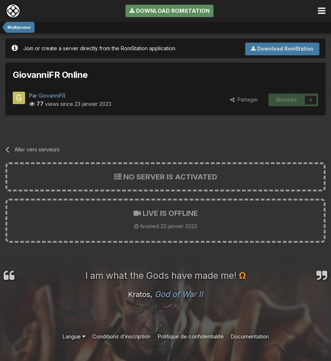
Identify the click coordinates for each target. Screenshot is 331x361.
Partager (244, 99)
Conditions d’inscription (121, 336)
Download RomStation (169, 10)
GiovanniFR (52, 95)
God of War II (179, 294)
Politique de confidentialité (190, 336)
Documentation (250, 336)
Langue (73, 336)
